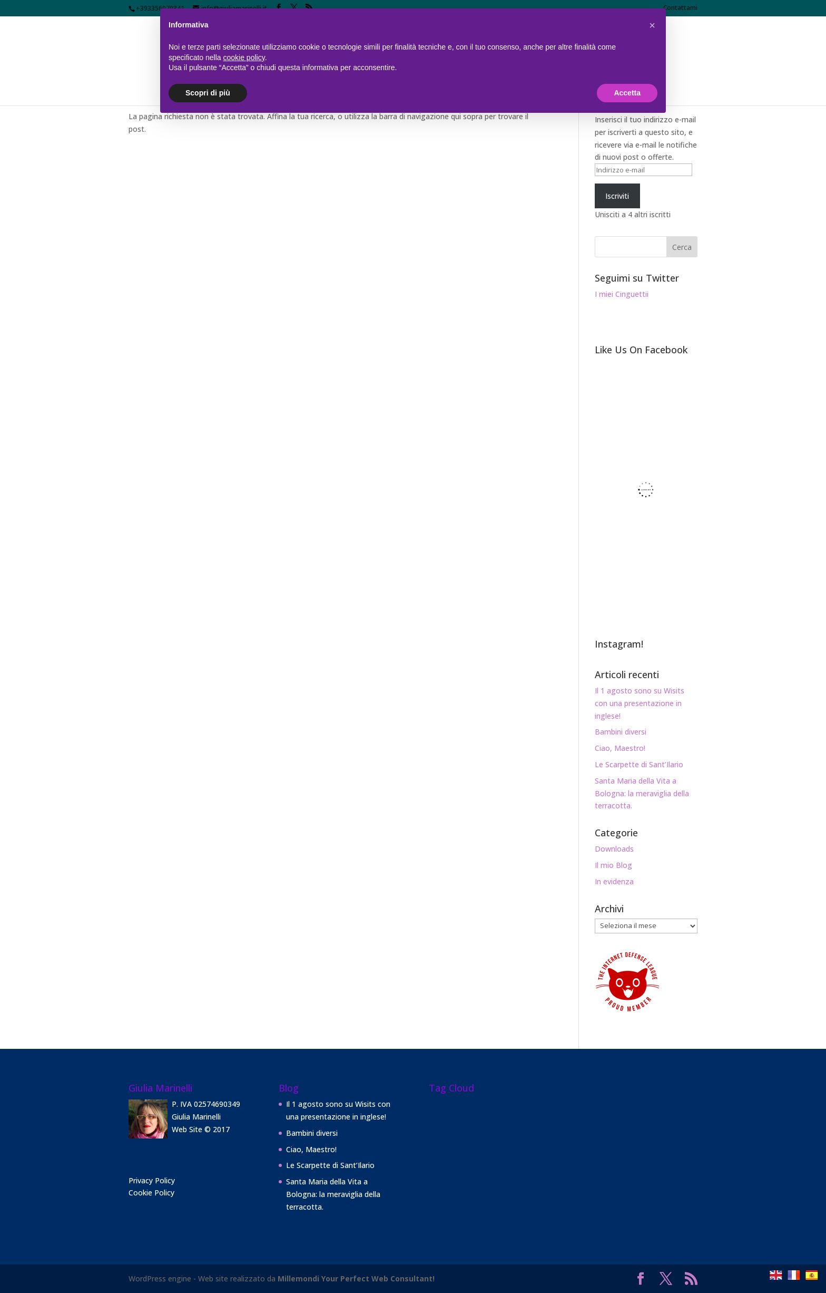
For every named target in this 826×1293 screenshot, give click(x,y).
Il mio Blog (613, 865)
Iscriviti (617, 196)
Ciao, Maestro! (620, 748)
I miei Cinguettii (621, 294)
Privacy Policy (152, 1180)
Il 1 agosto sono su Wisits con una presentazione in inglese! (639, 703)
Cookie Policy (151, 1193)
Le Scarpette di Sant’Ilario (639, 764)
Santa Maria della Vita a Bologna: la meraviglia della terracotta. (642, 793)
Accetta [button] (627, 93)
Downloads (614, 849)
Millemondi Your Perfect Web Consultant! (356, 1278)
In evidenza (614, 881)
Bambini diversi (620, 732)
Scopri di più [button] (207, 93)
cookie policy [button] (244, 57)
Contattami (680, 8)
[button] (652, 25)
